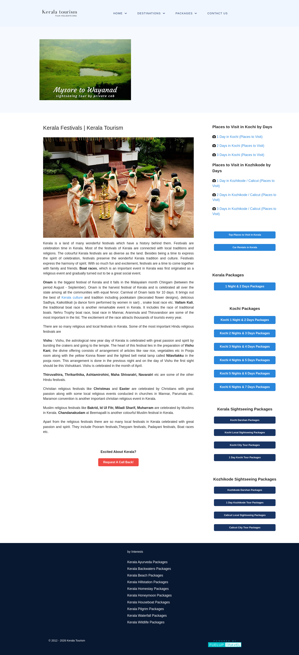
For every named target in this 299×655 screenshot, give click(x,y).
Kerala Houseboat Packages (148, 602)
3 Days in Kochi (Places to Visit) (240, 155)
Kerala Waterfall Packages (147, 615)
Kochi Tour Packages (245, 445)
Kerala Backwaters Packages (149, 569)
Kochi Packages (244, 420)
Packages (244, 286)
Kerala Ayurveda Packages (147, 562)
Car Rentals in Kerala (244, 247)
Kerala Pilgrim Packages (145, 609)
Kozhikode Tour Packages (245, 502)
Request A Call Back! (118, 462)
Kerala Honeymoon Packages (149, 595)
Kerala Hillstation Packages (147, 582)
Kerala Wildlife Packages (146, 622)
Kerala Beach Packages (145, 575)
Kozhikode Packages (244, 490)
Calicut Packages (245, 515)
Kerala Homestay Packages (148, 589)
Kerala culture (72, 297)
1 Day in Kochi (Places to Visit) (240, 137)
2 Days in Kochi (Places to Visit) (240, 146)
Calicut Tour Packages (244, 527)
